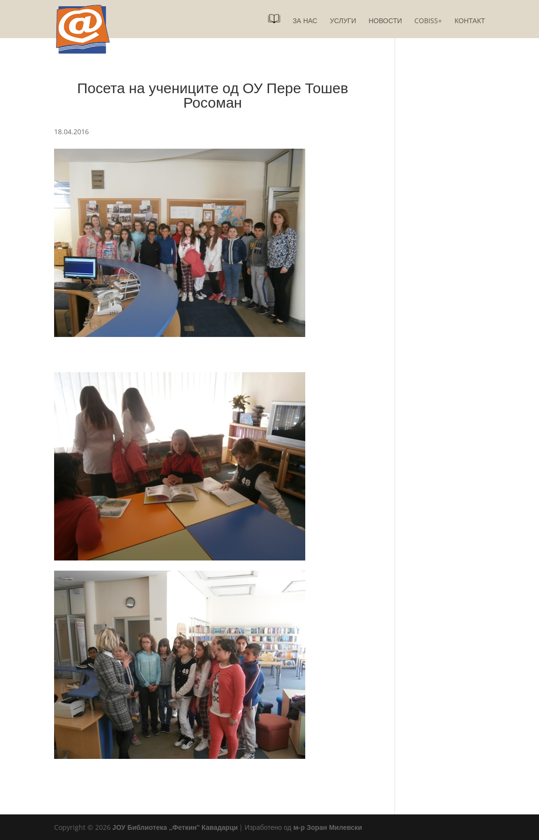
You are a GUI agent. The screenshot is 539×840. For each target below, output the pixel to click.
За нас (305, 21)
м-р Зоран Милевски (327, 827)
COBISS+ (428, 21)
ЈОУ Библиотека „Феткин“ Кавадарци (175, 827)
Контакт (469, 21)
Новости (385, 21)
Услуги (343, 21)
